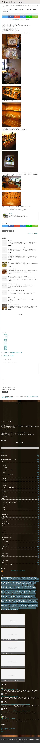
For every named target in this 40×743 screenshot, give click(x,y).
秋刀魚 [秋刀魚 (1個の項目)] (7, 605)
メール (3, 379)
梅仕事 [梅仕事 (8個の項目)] (18, 581)
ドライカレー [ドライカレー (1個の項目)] (35, 605)
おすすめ (21, 739)
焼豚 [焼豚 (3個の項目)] (18, 582)
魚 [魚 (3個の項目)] (10, 583)
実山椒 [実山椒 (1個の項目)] (12, 597)
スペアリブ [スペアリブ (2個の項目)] (23, 583)
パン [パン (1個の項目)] (10, 606)
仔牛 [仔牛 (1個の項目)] (3, 593)
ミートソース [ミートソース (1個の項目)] (12, 596)
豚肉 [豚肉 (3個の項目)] (3, 583)
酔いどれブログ (20, 455)
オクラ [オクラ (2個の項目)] (3, 584)
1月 (6, 337)
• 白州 (20, 509)
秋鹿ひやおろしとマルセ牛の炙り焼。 (8, 718)
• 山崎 (20, 507)
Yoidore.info (23, 19)
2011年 (5, 347)
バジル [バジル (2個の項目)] (12, 587)
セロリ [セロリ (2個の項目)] (16, 586)
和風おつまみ (20, 516)
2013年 (5, 345)
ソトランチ (20, 532)
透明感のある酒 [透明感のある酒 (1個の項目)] (20, 601)
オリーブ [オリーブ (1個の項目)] (3, 596)
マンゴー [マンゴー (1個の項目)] (14, 592)
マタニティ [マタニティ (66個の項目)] (10, 578)
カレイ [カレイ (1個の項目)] (7, 601)
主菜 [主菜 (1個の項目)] (8, 596)
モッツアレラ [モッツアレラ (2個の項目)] (12, 584)
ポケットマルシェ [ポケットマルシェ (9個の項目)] (13, 581)
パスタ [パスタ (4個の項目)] (13, 582)
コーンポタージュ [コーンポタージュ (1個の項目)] (8, 602)
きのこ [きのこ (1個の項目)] (35, 601)
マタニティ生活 (20, 541)
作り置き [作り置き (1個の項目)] (3, 609)
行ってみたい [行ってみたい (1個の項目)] (24, 602)
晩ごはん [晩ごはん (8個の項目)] (23, 581)
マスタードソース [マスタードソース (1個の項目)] (22, 605)
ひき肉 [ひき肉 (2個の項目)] (18, 583)
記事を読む (9, 245)
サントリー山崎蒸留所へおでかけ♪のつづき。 (10, 639)
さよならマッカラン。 (12, 283)
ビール (20, 461)
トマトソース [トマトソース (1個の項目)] (33, 593)
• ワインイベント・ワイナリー (20, 487)
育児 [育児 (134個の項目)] (18, 577)
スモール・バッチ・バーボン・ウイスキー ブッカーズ (20, 248)
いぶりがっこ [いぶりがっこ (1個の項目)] (4, 604)
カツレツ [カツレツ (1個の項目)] (27, 593)
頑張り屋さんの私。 (12, 297)
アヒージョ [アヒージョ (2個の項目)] (22, 586)
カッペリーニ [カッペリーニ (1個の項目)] (32, 595)
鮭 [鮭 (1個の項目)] (7, 600)
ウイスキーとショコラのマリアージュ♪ (16, 290)
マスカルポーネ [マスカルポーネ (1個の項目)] (34, 602)
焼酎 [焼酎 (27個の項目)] (3, 579)
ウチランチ (20, 530)
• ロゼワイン (20, 482)
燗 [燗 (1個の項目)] (3, 602)
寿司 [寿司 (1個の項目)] (16, 600)
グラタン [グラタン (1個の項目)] (29, 600)
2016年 (5, 341)
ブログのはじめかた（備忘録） (20, 564)
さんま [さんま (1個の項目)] (25, 601)
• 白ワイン (20, 480)
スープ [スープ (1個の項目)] (26, 596)
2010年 (5, 348)
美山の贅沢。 (10, 240)
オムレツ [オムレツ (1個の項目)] (26, 591)
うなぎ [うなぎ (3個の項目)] (7, 583)
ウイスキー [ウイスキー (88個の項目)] (4, 578)
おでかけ (20, 562)
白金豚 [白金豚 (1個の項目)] (22, 593)
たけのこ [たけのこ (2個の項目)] (3, 587)
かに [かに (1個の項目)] (17, 609)
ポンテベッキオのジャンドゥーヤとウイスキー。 (18, 276)
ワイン (20, 476)
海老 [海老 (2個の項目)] (7, 584)
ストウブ (20, 525)
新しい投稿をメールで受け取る (9, 389)
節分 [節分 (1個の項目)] (25, 600)
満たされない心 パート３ (13, 304)
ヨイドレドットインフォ (21, 741)
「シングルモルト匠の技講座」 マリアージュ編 (11, 353)
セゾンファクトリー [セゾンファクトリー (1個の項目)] (14, 605)
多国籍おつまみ (20, 521)
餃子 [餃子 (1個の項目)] (9, 597)
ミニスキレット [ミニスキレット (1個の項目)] (32, 596)
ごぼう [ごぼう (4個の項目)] (3, 582)
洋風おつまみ (20, 518)
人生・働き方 (26, 739)
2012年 (5, 346)
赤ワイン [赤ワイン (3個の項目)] (34, 582)
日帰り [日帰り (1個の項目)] (21, 604)
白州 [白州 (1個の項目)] (20, 602)
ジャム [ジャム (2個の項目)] (14, 583)
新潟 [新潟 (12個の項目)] (24, 579)
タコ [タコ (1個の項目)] (31, 604)
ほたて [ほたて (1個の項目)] (20, 597)
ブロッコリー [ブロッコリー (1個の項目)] (24, 606)
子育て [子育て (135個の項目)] (14, 577)
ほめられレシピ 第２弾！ (7, 355)
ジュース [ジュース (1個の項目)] (13, 609)
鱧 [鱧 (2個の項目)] (35, 587)
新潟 (20, 548)
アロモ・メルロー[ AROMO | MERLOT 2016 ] (9, 689)
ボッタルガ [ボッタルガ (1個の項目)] (9, 592)
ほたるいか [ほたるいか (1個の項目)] (30, 601)
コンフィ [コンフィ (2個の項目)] (3, 586)
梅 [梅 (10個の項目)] (38, 579)
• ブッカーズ (20, 505)
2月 (6, 336)
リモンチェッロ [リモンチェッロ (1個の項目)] (32, 592)
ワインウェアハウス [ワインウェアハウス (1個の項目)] (20, 596)
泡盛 (20, 498)
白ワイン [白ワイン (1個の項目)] (34, 588)
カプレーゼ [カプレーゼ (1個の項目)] (26, 595)
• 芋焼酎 (20, 491)
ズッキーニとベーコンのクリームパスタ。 (17, 262)
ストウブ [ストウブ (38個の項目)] (24, 578)
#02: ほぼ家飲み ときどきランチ (20, 457)
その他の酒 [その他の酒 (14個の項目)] (19, 579)
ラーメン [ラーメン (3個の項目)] (29, 582)
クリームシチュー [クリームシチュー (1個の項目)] (5, 606)
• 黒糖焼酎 (20, 496)
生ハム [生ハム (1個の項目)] (9, 604)
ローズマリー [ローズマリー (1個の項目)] (14, 602)
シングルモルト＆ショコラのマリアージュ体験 (10, 680)
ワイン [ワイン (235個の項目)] (4, 577)
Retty (2, 726)
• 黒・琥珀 (20, 467)
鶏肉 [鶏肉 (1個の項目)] (14, 606)
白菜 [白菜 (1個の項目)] (24, 597)
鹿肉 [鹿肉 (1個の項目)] (7, 593)
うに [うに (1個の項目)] (16, 597)
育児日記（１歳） (20, 555)
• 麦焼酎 (20, 494)
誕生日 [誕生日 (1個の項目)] (10, 593)
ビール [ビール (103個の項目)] (35, 577)
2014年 (5, 344)
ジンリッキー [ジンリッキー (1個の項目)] (20, 588)
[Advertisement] (11, 322)
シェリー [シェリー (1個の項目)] (3, 600)
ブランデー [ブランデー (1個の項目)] (29, 597)
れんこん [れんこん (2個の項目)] (25, 584)
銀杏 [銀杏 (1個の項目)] (13, 604)
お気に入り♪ (20, 539)
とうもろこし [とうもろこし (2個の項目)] (30, 587)
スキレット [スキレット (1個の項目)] (26, 604)
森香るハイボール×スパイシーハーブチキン (17, 255)
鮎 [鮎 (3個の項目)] (21, 582)
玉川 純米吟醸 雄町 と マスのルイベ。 (18, 570)
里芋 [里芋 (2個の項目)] (16, 587)
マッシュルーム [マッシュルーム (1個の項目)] (29, 605)
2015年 (5, 342)
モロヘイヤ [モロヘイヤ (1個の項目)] (4, 597)
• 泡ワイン (20, 485)
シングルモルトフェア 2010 (7, 666)
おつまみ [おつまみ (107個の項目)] (29, 577)
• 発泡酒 (20, 463)
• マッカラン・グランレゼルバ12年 (20, 502)
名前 (2, 375)
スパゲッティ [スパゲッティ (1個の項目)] (10, 591)
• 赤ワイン (20, 478)
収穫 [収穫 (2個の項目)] (13, 586)
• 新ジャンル (20, 465)
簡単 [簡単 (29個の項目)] (37, 578)
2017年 (5, 340)
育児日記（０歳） (20, 553)
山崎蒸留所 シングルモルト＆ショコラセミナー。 (11, 626)
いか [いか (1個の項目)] (15, 601)
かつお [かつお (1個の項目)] (34, 597)
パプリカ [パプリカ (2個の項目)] (8, 588)
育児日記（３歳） (20, 560)
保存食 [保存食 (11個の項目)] (28, 579)
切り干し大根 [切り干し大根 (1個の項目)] (31, 606)
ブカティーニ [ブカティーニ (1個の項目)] (32, 591)
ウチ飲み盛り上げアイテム (20, 537)
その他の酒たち (20, 514)
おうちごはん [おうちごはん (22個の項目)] (8, 579)
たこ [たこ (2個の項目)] (20, 587)
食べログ (2, 731)
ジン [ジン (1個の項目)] (26, 588)
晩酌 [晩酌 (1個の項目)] (29, 588)
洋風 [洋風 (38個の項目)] (29, 578)
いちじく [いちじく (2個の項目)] (24, 587)
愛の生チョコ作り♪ (12, 269)
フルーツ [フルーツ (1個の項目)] (3, 592)
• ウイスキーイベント (33, 14)
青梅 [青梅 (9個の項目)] (7, 581)
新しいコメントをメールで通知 (9, 387)
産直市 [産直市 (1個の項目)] (8, 609)
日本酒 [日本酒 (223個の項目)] (9, 577)
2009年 (5, 349)
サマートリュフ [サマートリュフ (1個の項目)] (15, 595)
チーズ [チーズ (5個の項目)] (37, 581)
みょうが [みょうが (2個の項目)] (32, 586)
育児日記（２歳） (20, 557)
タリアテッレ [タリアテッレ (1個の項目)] (4, 595)
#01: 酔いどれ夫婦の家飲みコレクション (20, 459)
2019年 (5, 334)
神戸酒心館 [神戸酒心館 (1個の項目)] (35, 604)
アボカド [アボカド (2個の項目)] (8, 586)
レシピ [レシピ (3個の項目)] (24, 582)
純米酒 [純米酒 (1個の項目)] (3, 605)
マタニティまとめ (20, 544)
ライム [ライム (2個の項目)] (8, 587)
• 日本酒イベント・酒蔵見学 (20, 474)
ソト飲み (20, 528)
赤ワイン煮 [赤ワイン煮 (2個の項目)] (27, 586)
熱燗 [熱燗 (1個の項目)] (17, 604)
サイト (3, 383)
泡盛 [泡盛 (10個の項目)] (3, 581)
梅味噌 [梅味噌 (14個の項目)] (14, 579)
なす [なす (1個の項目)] (3, 601)
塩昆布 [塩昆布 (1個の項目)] (36, 606)
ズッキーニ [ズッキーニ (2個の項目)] (29, 583)
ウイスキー (31, 233)
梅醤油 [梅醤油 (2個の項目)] (34, 583)
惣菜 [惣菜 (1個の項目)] (29, 602)
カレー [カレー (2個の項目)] (3, 588)
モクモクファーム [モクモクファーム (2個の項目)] (19, 584)
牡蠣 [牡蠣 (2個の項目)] (16, 588)
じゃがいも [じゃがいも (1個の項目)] (4, 591)
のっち (36, 233)
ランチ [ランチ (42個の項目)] (15, 578)
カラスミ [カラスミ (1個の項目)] (21, 595)
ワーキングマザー (20, 551)
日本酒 (20, 472)
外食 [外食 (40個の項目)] (19, 578)
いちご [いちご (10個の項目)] (33, 579)
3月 (6, 335)
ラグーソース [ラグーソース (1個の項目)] (26, 592)
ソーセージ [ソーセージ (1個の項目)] (19, 606)
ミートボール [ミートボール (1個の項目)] (19, 592)
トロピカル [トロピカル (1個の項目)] (21, 591)
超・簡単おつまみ (20, 523)
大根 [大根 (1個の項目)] (11, 601)
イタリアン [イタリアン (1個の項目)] (16, 591)
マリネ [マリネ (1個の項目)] (34, 600)
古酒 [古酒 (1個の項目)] (15, 593)
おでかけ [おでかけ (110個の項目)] (23, 577)
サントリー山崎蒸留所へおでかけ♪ (8, 653)
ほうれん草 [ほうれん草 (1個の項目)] (12, 600)
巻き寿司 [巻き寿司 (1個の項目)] (21, 600)
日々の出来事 (20, 546)
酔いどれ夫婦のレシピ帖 (5, 729)
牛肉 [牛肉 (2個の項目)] (12, 588)
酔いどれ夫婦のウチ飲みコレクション (15, 19)
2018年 (5, 339)
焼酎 (20, 489)
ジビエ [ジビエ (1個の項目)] (9, 595)
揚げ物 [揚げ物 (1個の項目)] (18, 593)
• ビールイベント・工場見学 (20, 470)
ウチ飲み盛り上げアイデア (20, 534)
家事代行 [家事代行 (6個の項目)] (32, 581)
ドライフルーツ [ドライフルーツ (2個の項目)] (31, 584)
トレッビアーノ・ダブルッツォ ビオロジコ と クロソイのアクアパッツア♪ (15, 704)
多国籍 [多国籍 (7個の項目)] (27, 581)
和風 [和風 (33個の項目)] (33, 578)
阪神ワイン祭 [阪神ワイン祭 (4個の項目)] (8, 582)
